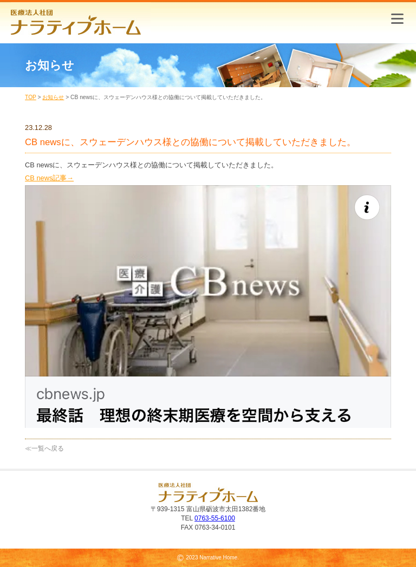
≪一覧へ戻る (44, 448)
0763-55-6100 (214, 518)
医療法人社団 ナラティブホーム (81, 19)
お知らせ (53, 97)
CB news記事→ (49, 178)
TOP (30, 97)
